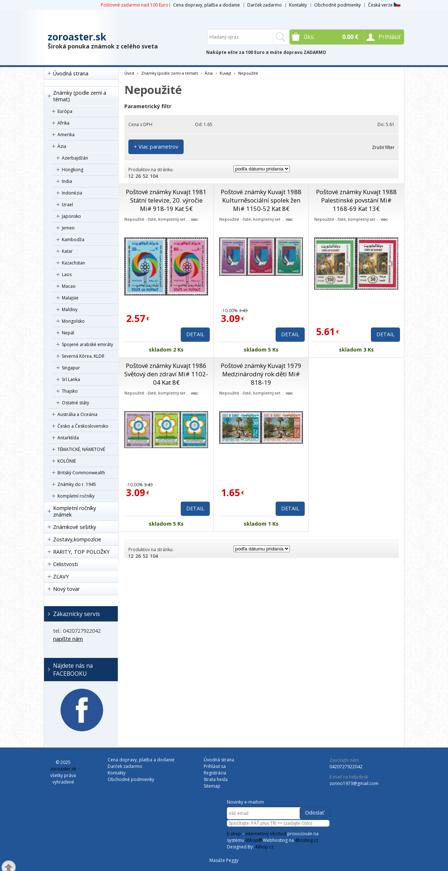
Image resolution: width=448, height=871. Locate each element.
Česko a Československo (82, 426)
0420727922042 (346, 767)
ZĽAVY (61, 576)
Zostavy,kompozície (77, 539)
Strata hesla (216, 779)
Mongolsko (73, 321)
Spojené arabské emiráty (87, 344)
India (67, 181)
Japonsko (71, 216)
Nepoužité (248, 73)
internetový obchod (265, 834)
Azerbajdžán (75, 158)
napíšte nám (68, 638)
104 (154, 176)
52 (145, 176)
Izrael (67, 204)
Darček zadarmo (264, 5)
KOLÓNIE (66, 461)
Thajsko (70, 391)
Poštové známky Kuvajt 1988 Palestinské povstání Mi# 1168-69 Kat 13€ (356, 200)
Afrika (63, 123)
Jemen (68, 228)
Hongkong (72, 169)
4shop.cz (264, 847)
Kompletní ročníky (76, 496)
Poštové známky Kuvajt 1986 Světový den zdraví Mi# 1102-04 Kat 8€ (166, 374)
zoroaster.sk (77, 36)
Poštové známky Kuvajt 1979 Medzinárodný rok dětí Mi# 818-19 (261, 374)
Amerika (66, 135)
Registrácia (215, 773)
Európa (64, 111)
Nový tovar (66, 588)
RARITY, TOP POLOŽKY (81, 551)
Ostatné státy (75, 403)
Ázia (61, 146)
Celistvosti (65, 564)
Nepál (68, 333)
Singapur (71, 368)
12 (130, 176)
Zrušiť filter (383, 147)
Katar (67, 251)
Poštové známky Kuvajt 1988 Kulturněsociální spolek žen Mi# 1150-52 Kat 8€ (261, 200)
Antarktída (68, 438)
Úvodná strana (70, 73)
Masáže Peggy (224, 860)
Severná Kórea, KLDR (83, 356)
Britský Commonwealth (81, 473)
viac (194, 219)
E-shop (234, 834)
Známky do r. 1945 (76, 484)
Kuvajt (225, 73)
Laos (67, 274)
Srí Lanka (71, 379)
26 (138, 176)
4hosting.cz (306, 840)
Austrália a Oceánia (77, 414)
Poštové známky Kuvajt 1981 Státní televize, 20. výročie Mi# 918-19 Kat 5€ (166, 200)
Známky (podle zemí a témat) (79, 96)
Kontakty (298, 5)
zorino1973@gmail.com (354, 783)
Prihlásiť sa (215, 766)
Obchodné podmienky (337, 5)
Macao (69, 286)
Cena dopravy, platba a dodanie (206, 5)
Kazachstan (73, 263)
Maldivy (69, 309)
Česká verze (384, 5)
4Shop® (253, 840)
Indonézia (72, 193)
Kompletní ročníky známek (74, 511)
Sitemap (212, 786)
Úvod (129, 73)
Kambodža (73, 239)
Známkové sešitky (74, 526)
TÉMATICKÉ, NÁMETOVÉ (81, 449)
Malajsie (70, 298)
